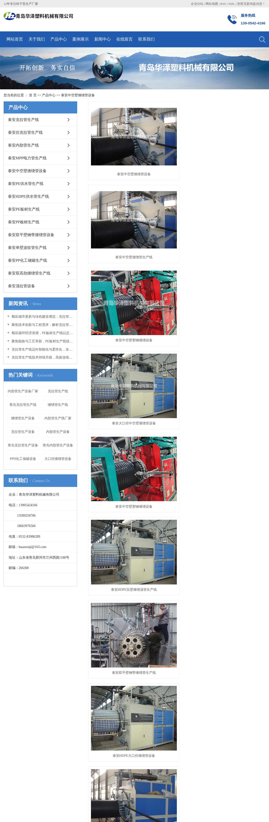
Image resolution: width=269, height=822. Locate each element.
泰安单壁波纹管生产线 (27, 248)
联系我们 (146, 39)
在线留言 (124, 39)
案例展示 (80, 39)
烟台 (58, 813)
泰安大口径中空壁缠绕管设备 (116, 203)
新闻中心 (102, 39)
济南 (104, 813)
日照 (73, 813)
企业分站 (197, 4)
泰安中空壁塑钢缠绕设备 (237, 147)
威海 (81, 813)
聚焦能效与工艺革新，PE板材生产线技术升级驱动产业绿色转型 (42, 341)
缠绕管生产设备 (23, 418)
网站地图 (212, 4)
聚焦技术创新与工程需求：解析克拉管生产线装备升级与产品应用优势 (42, 325)
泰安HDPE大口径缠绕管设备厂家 (116, 315)
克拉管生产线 (58, 391)
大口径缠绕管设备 (57, 459)
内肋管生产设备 (58, 432)
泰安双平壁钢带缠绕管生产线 (116, 259)
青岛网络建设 (96, 805)
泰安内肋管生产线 (23, 145)
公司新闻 (73, 630)
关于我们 (36, 39)
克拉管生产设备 (23, 432)
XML (231, 4)
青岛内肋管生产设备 (58, 445)
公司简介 (10, 630)
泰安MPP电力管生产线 (27, 158)
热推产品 (10, 813)
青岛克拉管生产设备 (23, 445)
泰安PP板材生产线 (23, 222)
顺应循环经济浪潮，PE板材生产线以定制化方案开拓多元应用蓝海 (42, 333)
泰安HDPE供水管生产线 (28, 196)
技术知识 (73, 645)
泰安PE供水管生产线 (25, 184)
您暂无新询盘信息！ (251, 4)
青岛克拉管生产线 (22, 405)
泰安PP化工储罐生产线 (27, 260)
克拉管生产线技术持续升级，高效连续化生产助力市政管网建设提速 (42, 357)
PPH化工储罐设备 (23, 459)
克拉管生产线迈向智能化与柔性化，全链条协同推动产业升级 (42, 349)
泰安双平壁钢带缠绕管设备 (31, 235)
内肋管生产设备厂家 (23, 391)
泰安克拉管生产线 (23, 120)
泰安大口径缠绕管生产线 (176, 315)
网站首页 (15, 39)
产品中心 (58, 39)
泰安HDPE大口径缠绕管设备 (176, 259)
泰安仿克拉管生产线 (25, 132)
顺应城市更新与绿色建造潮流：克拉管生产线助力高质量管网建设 (42, 316)
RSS (223, 4)
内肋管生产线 (112, 795)
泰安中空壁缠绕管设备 (78, 95)
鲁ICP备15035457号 (18, 805)
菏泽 (65, 813)
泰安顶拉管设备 (21, 286)
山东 (50, 813)
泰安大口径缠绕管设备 (238, 259)
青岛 (43, 813)
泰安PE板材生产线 (24, 209)
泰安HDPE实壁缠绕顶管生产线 (238, 203)
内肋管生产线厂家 (57, 418)
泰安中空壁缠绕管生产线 (176, 147)
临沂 (88, 813)
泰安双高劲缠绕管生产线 (29, 273)
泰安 (111, 813)
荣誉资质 (10, 637)
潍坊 (96, 813)
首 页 (33, 95)
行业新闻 (73, 637)
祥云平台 (58, 805)
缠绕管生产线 (58, 405)
